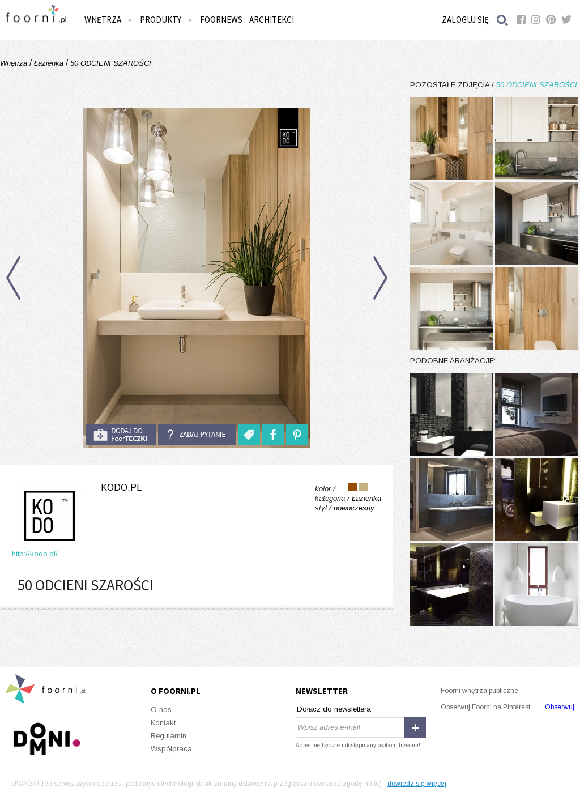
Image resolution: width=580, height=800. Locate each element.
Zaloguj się (465, 19)
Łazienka (49, 63)
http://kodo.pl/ (35, 554)
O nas (161, 709)
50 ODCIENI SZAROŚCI (109, 63)
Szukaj (503, 20)
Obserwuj (559, 707)
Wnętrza (108, 19)
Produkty (166, 19)
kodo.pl (121, 487)
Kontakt (163, 722)
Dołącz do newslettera (334, 709)
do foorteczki (121, 434)
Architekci (271, 19)
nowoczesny (354, 508)
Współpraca (171, 748)
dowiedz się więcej (416, 784)
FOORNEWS (221, 19)
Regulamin (168, 735)
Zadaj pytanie (197, 434)
